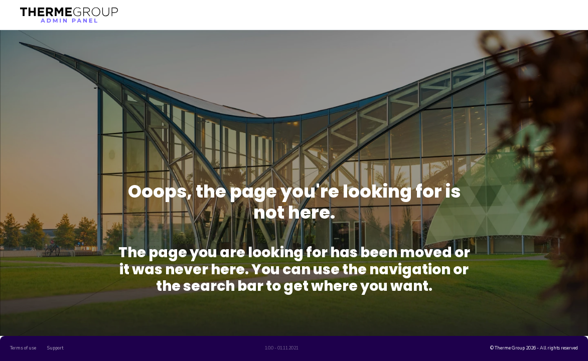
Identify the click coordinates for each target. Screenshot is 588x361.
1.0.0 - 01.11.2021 (282, 348)
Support (55, 348)
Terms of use (23, 348)
